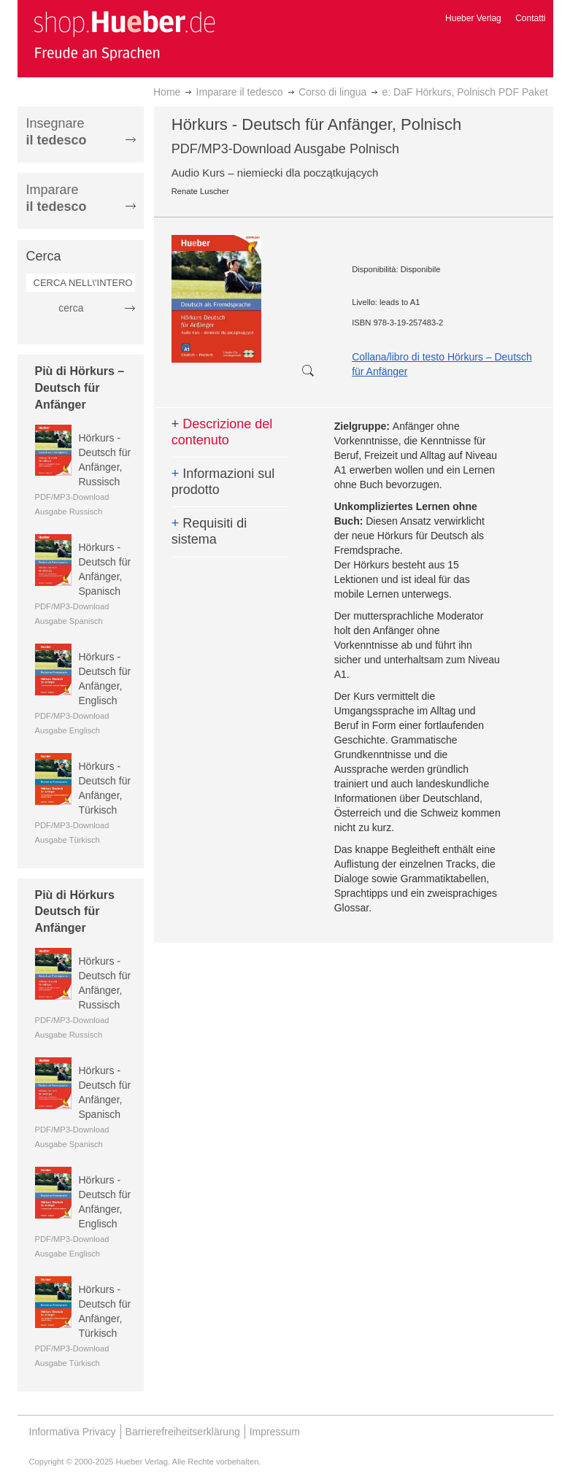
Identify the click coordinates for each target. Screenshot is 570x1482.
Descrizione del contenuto (222, 432)
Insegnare (56, 131)
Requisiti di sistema (209, 531)
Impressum (275, 1431)
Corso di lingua (332, 92)
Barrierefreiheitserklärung (183, 1431)
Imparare (56, 198)
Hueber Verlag (473, 18)
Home (166, 92)
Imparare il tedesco (239, 92)
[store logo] (124, 35)
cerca (70, 308)
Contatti (530, 18)
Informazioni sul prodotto (223, 481)
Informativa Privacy (72, 1431)
